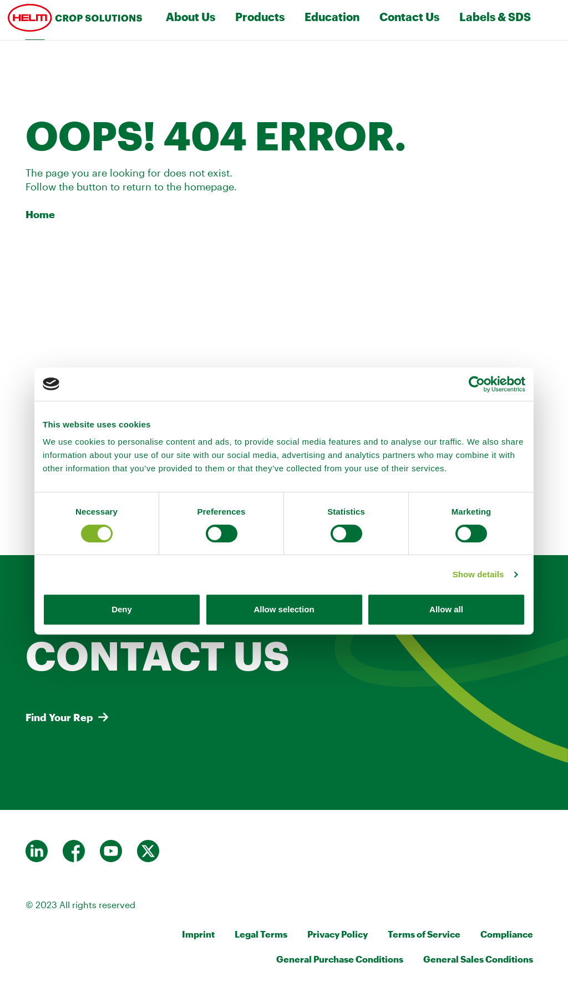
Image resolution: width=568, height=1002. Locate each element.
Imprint (198, 934)
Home (40, 214)
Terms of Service (424, 934)
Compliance (506, 934)
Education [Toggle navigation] (332, 16)
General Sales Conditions (478, 959)
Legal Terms (261, 934)
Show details (478, 574)
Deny (121, 609)
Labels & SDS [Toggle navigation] (495, 16)
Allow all (446, 609)
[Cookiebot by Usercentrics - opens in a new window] (476, 384)
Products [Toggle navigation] (260, 16)
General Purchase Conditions (339, 959)
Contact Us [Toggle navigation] (409, 16)
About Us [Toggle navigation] (190, 16)
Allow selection (283, 609)
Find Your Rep (59, 717)
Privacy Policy (337, 934)
